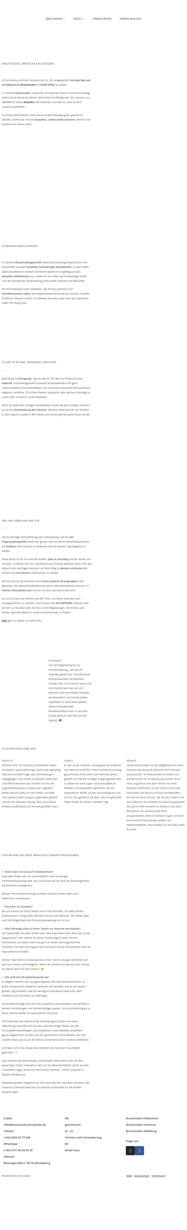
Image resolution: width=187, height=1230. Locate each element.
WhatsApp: (11, 1144)
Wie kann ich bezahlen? (19, 906)
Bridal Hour (72, 1150)
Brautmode (28, 84)
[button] (98, 637)
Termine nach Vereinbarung (83, 1137)
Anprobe (28, 102)
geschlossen (73, 1124)
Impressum (158, 1175)
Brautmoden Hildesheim (142, 1118)
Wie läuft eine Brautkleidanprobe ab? (27, 977)
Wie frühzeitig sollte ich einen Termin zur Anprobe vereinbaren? (43, 928)
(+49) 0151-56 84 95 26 (18, 1150)
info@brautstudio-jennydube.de (25, 1124)
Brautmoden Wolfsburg (141, 1131)
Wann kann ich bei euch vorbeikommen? (29, 871)
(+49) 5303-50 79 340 (17, 1137)
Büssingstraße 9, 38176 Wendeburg (27, 1163)
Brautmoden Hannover (141, 1124)
